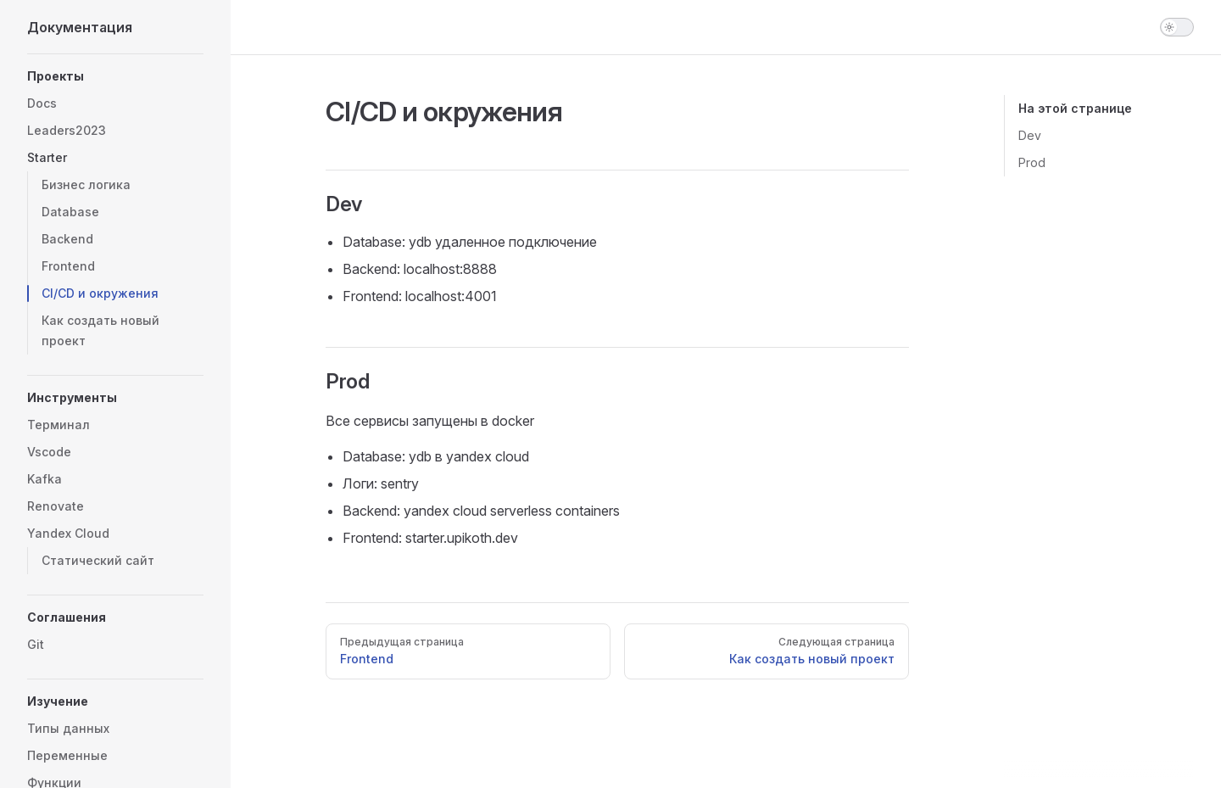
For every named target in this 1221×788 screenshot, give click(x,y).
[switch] (1177, 27)
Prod (1031, 162)
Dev (1029, 135)
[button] (115, 76)
